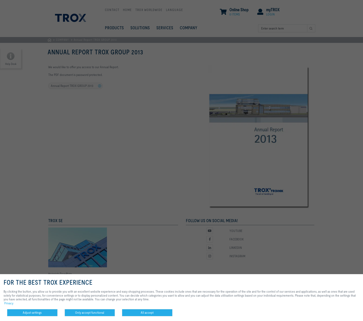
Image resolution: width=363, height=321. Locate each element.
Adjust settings (32, 312)
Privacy (8, 303)
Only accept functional (89, 312)
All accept (147, 312)
